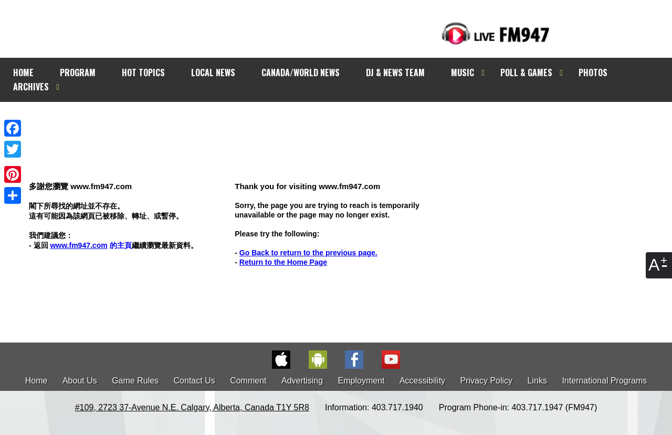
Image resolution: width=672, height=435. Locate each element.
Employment (361, 380)
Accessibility (422, 380)
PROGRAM (78, 72)
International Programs (604, 380)
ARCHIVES (31, 86)
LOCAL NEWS (213, 72)
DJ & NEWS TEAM (395, 72)
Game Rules (135, 380)
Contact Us (194, 380)
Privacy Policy (486, 380)
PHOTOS (593, 72)
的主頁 (90, 245)
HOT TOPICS (143, 72)
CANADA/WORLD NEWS (300, 72)
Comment (248, 380)
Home (36, 380)
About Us (79, 380)
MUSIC (462, 72)
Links (537, 380)
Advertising (302, 380)
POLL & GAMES (526, 72)
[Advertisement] (345, 122)
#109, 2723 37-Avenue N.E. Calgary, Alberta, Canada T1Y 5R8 (192, 407)
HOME (23, 72)
